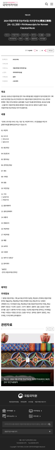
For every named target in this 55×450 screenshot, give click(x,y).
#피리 (20, 39)
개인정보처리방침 (14, 402)
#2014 (7, 35)
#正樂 (48, 35)
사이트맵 (30, 402)
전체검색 (46, 4)
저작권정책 (23, 402)
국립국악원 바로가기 (40, 402)
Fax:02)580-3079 (33, 443)
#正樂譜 (41, 35)
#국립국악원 (15, 35)
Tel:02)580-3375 (21, 443)
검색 (49, 424)
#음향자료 (34, 39)
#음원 (27, 39)
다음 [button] (52, 329)
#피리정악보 (12, 39)
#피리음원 (42, 39)
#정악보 (33, 35)
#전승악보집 (25, 35)
